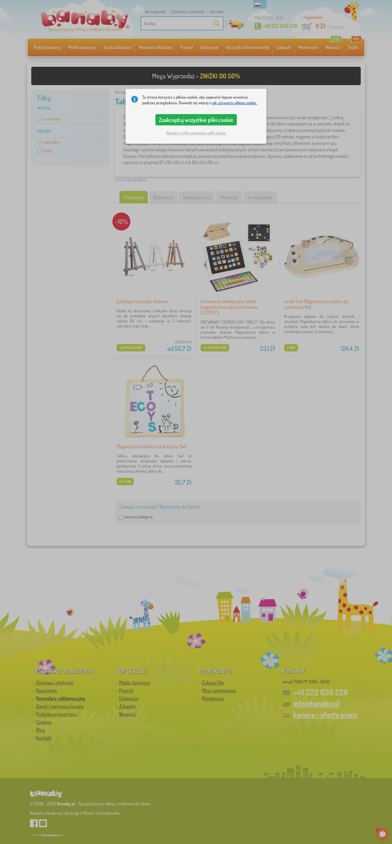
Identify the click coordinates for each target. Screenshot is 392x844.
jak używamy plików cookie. (234, 102)
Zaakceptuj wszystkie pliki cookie (196, 119)
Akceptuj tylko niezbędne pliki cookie (196, 133)
